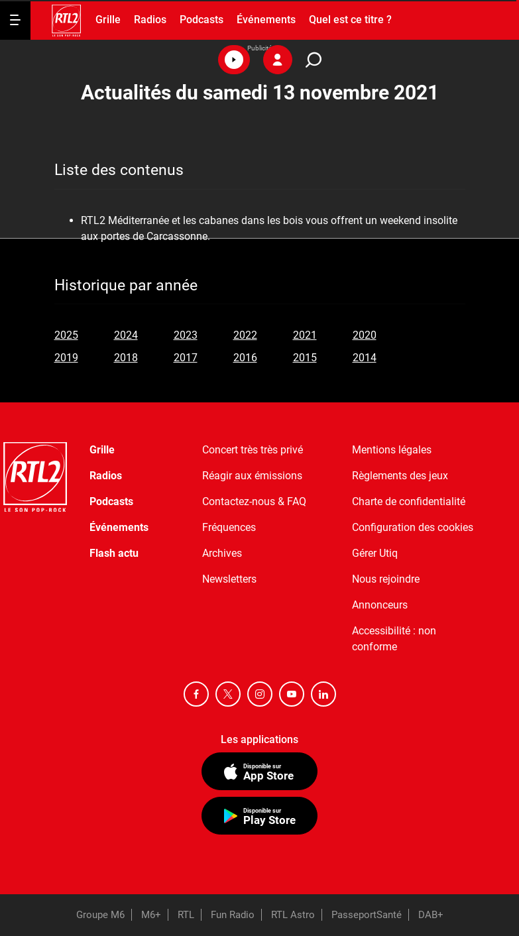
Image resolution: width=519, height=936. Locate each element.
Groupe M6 (100, 915)
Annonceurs (380, 605)
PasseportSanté (366, 915)
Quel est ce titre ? (350, 19)
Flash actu (114, 553)
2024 (126, 335)
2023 (186, 335)
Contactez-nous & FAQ (254, 501)
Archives (222, 553)
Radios (150, 19)
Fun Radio (233, 915)
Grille (108, 19)
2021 (305, 335)
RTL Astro (293, 915)
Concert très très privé (252, 449)
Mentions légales (392, 449)
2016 (245, 357)
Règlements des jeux (400, 475)
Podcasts (201, 19)
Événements (266, 19)
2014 (364, 357)
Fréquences (229, 527)
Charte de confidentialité (408, 501)
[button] (234, 59)
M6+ (151, 915)
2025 (66, 335)
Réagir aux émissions (252, 475)
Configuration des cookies (412, 527)
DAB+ (430, 915)
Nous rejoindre (386, 579)
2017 (186, 357)
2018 (126, 357)
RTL (186, 915)
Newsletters (229, 579)
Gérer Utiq (375, 553)
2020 (364, 335)
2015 (305, 357)
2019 (66, 357)
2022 (245, 335)
